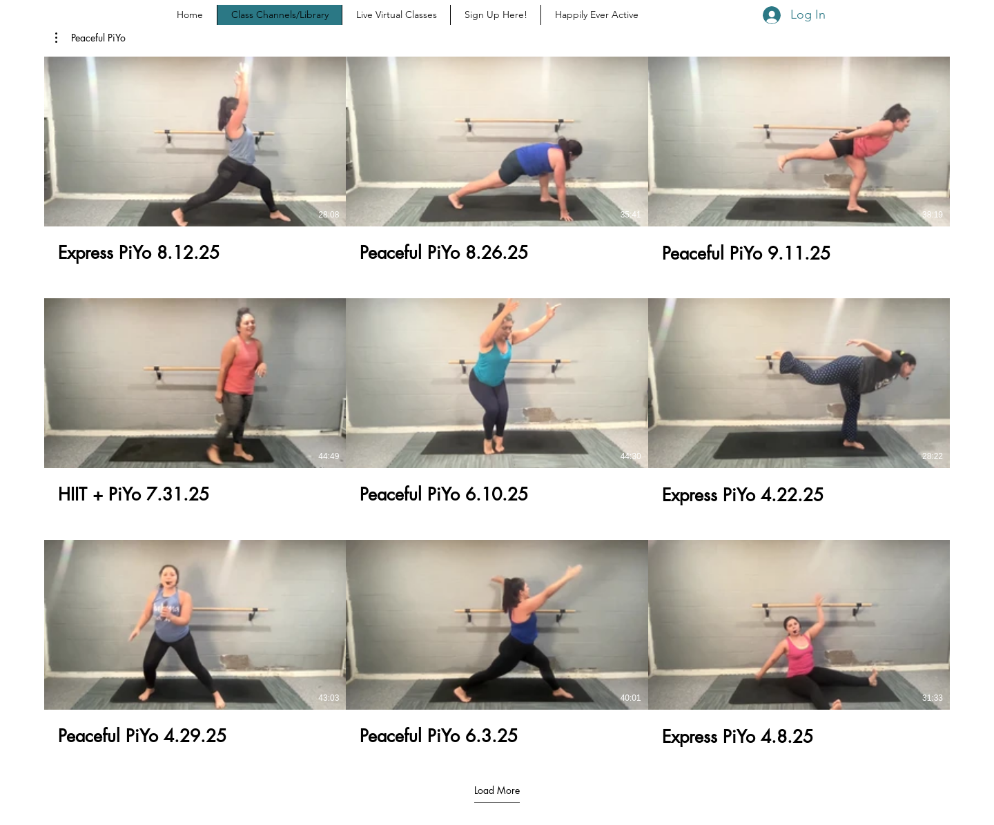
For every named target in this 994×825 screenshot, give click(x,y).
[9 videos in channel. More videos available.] (497, 402)
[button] (90, 37)
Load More (497, 790)
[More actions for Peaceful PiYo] (90, 37)
